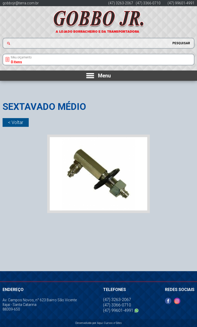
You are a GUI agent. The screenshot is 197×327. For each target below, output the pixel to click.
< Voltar (15, 122)
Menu (104, 76)
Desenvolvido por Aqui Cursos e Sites (98, 323)
